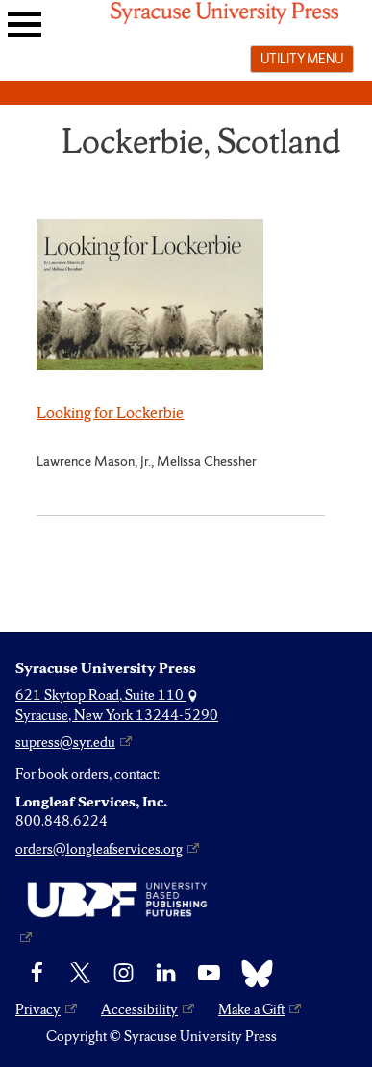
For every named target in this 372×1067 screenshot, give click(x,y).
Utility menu (301, 58)
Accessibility (139, 1009)
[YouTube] (209, 973)
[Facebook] (37, 973)
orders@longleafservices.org (99, 848)
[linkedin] (165, 973)
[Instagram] (123, 973)
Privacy (38, 1009)
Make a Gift (251, 1009)
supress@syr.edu (65, 742)
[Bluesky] (252, 974)
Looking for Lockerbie (110, 412)
